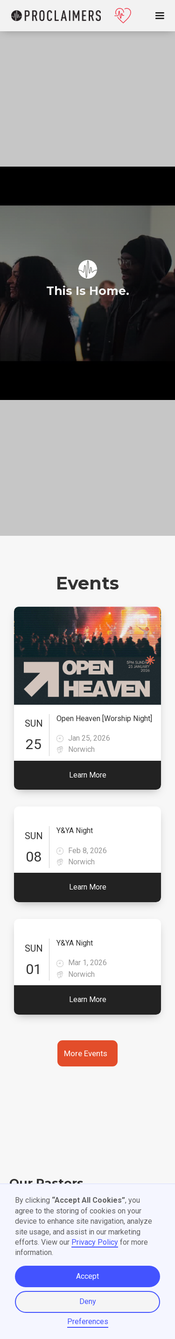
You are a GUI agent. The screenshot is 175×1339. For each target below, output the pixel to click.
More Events (85, 1053)
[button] (165, 15)
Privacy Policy (94, 1242)
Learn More (87, 775)
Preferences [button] (87, 1321)
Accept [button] (87, 1276)
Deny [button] (87, 1301)
